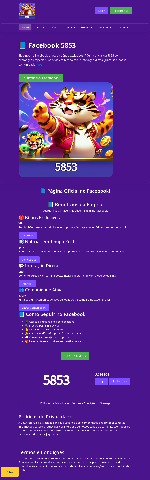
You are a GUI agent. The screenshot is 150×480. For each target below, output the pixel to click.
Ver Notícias (29, 259)
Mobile (85, 27)
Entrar (85, 472)
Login (101, 11)
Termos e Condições (84, 403)
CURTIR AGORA (75, 356)
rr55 (39, 64)
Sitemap (105, 403)
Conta (68, 27)
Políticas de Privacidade (54, 403)
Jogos (38, 27)
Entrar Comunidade (34, 307)
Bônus (55, 27)
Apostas (103, 27)
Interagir (27, 284)
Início (25, 27)
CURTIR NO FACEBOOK (41, 78)
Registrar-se (121, 11)
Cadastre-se (65, 472)
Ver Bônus (28, 235)
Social (122, 27)
